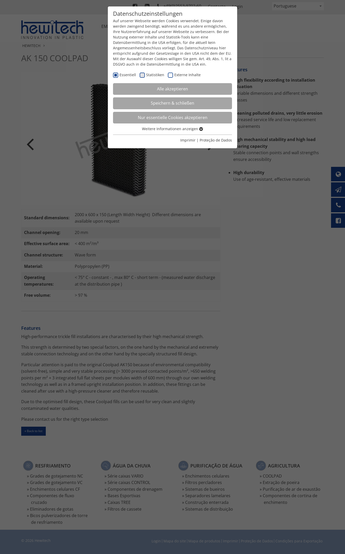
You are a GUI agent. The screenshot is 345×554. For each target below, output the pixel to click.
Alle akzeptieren (172, 89)
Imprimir (188, 140)
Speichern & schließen (172, 103)
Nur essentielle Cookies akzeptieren (172, 117)
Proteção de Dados (216, 140)
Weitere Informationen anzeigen (172, 128)
